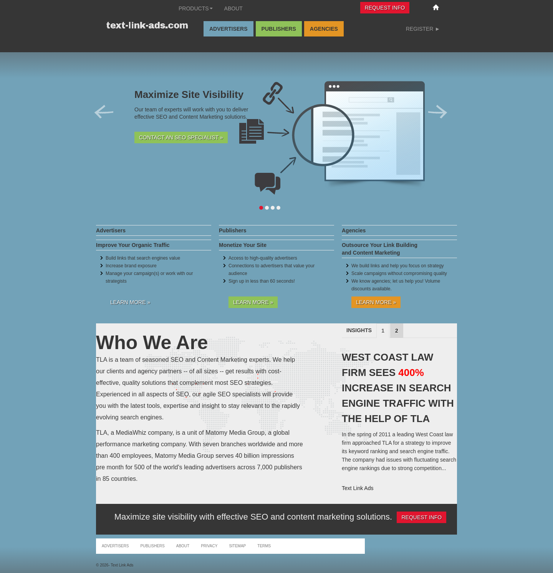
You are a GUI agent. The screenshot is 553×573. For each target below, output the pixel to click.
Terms (264, 546)
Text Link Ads (358, 488)
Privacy (209, 546)
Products (196, 8)
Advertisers (228, 29)
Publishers (279, 29)
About (233, 8)
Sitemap (237, 546)
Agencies (324, 29)
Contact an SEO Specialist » (181, 137)
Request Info (385, 8)
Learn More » (130, 302)
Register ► (423, 29)
